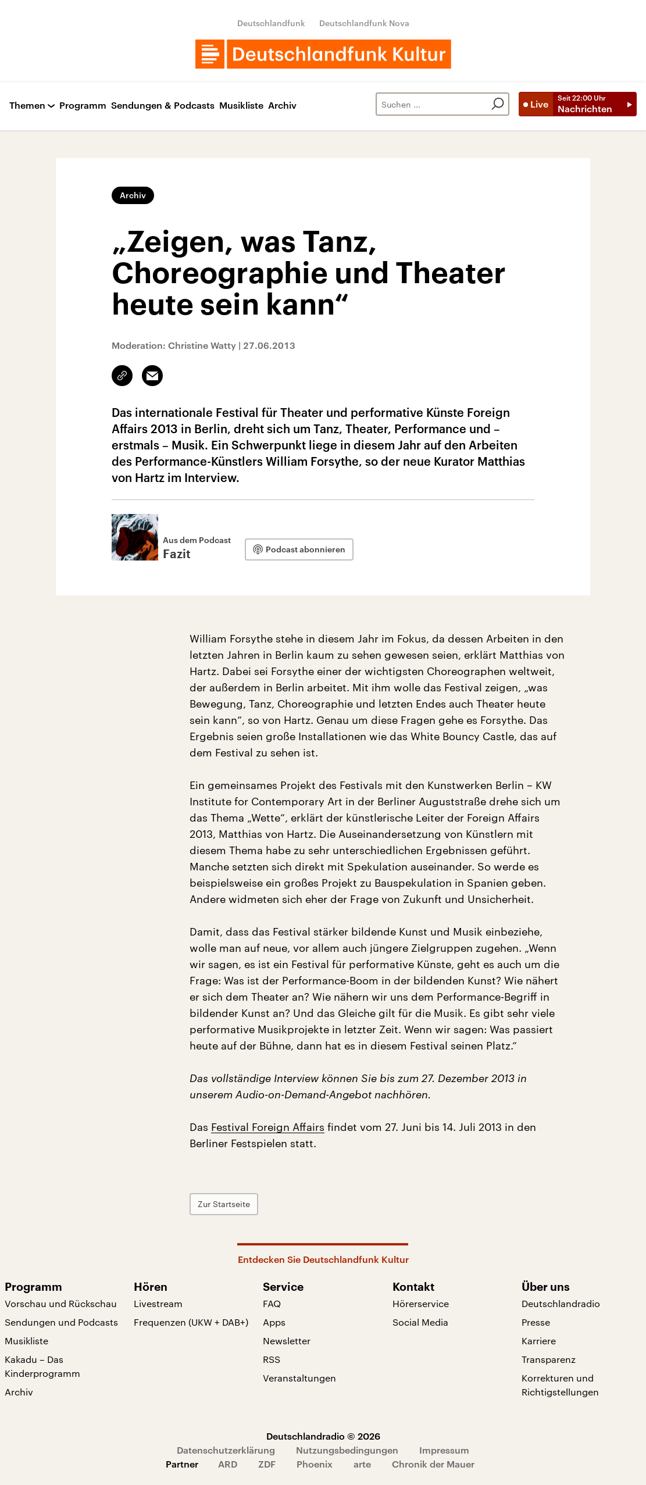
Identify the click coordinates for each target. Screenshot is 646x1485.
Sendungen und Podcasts (61, 1321)
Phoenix (315, 1463)
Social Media (420, 1321)
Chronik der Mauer (433, 1463)
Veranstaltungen (299, 1377)
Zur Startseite (224, 1204)
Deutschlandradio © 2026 (323, 1435)
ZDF (267, 1463)
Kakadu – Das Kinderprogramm (42, 1366)
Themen (27, 105)
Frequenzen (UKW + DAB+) (191, 1321)
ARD (227, 1463)
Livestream (158, 1303)
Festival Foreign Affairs (267, 1126)
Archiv (282, 105)
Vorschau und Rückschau (61, 1303)
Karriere (539, 1340)
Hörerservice (420, 1303)
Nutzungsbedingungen (347, 1449)
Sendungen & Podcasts (163, 105)
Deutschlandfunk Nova (364, 23)
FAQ (272, 1303)
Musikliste (241, 105)
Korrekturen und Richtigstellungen (560, 1384)
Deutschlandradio (561, 1303)
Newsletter (286, 1340)
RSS (271, 1359)
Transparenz (549, 1359)
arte (362, 1463)
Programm (82, 105)
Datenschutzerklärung (226, 1449)
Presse (536, 1321)
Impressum (444, 1449)
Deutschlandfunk (271, 23)
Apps (274, 1321)
